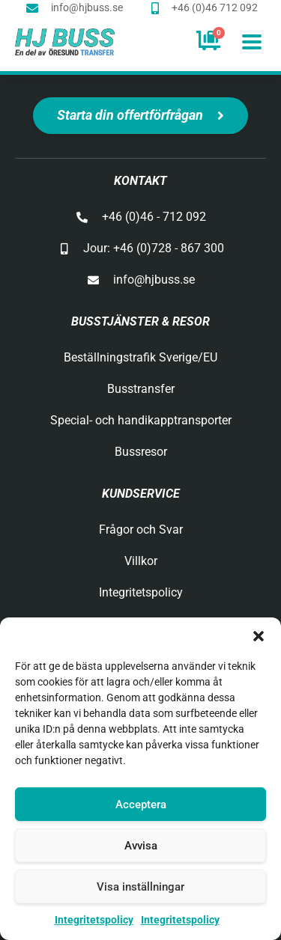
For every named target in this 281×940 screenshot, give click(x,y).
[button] (258, 636)
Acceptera (140, 804)
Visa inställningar (140, 887)
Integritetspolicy (94, 920)
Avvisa (140, 845)
